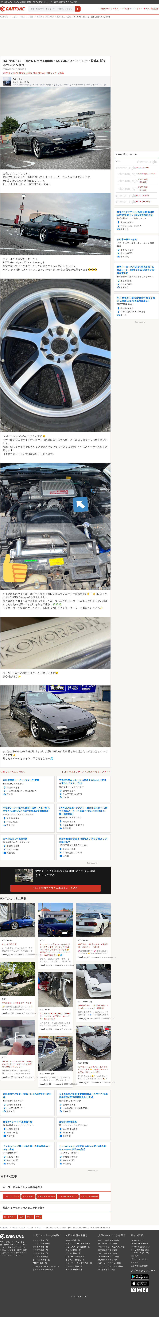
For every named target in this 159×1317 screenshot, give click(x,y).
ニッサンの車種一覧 (41, 1244)
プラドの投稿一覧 (73, 1253)
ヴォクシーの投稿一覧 (75, 1260)
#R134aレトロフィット (12, 1067)
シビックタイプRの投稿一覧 (78, 1247)
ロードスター (9, 1217)
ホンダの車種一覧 (40, 1247)
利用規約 (134, 1256)
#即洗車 (100, 1008)
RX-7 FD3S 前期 (47, 1074)
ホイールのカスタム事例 (108, 1240)
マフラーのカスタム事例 (108, 1257)
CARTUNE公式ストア (140, 1247)
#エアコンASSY (17, 1061)
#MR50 (96, 947)
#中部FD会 (6, 1003)
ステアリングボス (11, 1196)
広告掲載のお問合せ (139, 1266)
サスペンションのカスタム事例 (111, 1247)
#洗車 (61, 73)
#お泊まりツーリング (22, 1003)
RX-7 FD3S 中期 (85, 1002)
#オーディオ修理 (24, 1064)
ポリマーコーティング (67, 1196)
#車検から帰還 (84, 1006)
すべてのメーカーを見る (43, 1270)
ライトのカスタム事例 (107, 1253)
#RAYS (6, 73)
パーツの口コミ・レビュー (131, 9)
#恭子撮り (82, 944)
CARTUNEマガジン (139, 1244)
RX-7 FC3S (7, 940)
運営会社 (134, 1262)
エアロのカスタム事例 (107, 1260)
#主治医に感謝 (99, 1006)
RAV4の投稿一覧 (73, 1240)
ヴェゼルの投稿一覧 (74, 1266)
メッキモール (28, 1196)
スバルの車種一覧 (40, 1253)
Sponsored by (92, 863)
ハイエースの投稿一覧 (75, 1257)
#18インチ (52, 73)
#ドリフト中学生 (93, 1072)
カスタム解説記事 (151, 9)
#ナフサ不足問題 (9, 944)
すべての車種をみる (74, 1270)
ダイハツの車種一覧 (41, 1260)
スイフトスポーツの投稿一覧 (78, 1244)
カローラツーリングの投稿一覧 (79, 1263)
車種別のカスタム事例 (108, 9)
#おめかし (86, 947)
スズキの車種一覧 (40, 1257)
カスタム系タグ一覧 (106, 1270)
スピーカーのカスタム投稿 (109, 1263)
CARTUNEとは (137, 1240)
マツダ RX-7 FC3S (21, 82)
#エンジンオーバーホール (51, 1014)
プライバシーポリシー (140, 1259)
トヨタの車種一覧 (40, 1240)
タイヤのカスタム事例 (107, 1244)
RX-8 (21, 1217)
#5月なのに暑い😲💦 (53, 955)
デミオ (30, 1217)
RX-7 (42, 940)
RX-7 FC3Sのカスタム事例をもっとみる (55, 888)
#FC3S (5, 1061)
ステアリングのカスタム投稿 (110, 1266)
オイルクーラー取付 (89, 1196)
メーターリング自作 (46, 1196)
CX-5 (38, 1217)
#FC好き (57, 1016)
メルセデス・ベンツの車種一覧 (46, 1266)
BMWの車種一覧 (40, 1263)
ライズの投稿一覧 (73, 1250)
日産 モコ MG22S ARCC (12, 772)
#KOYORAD (39, 73)
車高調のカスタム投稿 (107, 1250)
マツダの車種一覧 (40, 1250)
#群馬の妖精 (94, 944)
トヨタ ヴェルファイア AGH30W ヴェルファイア (86, 772)
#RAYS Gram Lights (21, 73)
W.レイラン (18, 79)
